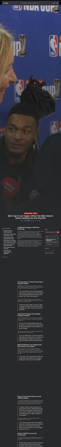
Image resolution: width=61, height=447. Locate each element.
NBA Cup (39, 233)
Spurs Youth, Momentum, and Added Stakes (9, 244)
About (26, 3)
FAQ (37, 3)
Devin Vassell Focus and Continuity (9, 248)
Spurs (22, 400)
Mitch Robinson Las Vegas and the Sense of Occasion (10, 241)
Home (22, 3)
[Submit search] (58, 232)
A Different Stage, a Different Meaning (8, 231)
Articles (30, 3)
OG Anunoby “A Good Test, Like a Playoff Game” (10, 234)
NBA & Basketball (28, 213)
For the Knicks (21, 286)
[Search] (52, 232)
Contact (34, 3)
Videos (35, 213)
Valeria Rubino (27, 220)
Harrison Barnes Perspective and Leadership (7, 252)
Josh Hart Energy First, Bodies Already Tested (9, 238)
